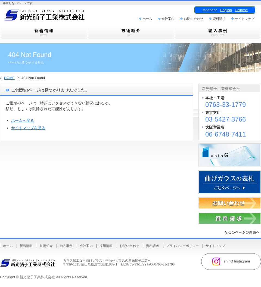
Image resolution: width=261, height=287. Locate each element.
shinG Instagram (231, 261)
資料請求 (219, 19)
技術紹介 (46, 246)
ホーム (147, 19)
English (226, 10)
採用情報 (106, 246)
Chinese (241, 10)
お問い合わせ (193, 19)
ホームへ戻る (22, 120)
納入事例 (66, 246)
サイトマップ (244, 19)
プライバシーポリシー (182, 246)
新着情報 (26, 246)
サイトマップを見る (28, 128)
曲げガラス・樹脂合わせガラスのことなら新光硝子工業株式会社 (54, 16)
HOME (9, 78)
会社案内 (168, 19)
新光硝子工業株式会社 (37, 277)
